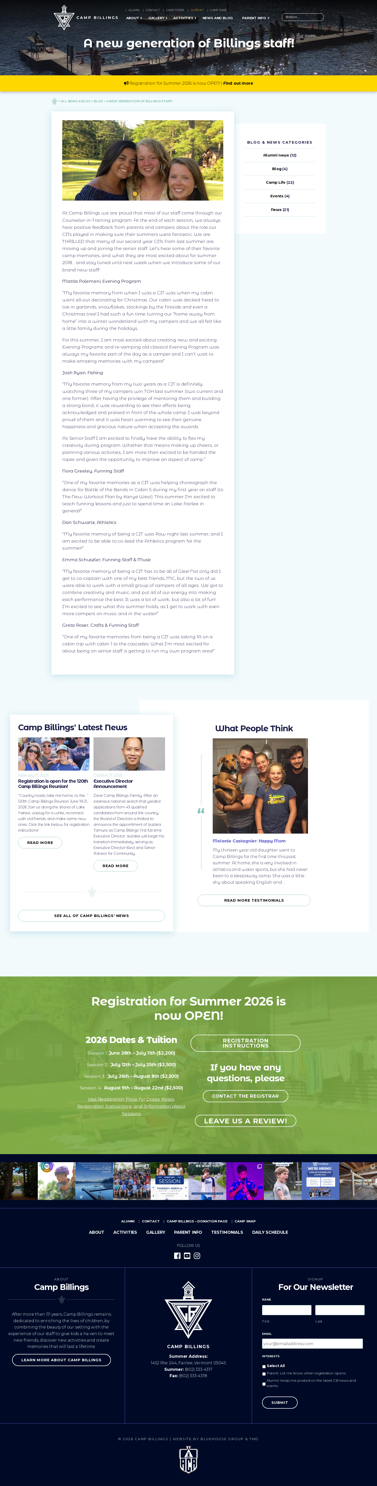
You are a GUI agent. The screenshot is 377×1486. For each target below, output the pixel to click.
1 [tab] (135, 194)
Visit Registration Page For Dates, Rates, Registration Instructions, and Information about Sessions (131, 1106)
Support (197, 10)
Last (319, 1321)
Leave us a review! (245, 1121)
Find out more (238, 83)
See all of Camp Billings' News (91, 915)
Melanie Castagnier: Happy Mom (249, 841)
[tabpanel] (142, 160)
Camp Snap (218, 10)
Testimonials (227, 1232)
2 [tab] (142, 194)
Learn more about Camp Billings (61, 1360)
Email (267, 1334)
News (276, 209)
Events (277, 196)
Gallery (156, 18)
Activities (183, 18)
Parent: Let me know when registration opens (306, 1373)
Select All (276, 1366)
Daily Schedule (270, 1232)
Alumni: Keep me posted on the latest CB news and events (311, 1383)
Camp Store (175, 10)
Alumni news (276, 155)
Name (266, 1299)
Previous (64, 160)
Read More (40, 842)
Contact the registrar (245, 1096)
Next (215, 160)
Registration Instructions (246, 1043)
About (132, 18)
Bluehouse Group (222, 1439)
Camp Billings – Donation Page (197, 1221)
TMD (254, 1439)
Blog (276, 169)
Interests (270, 1356)
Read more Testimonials (254, 900)
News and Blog (218, 18)
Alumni (134, 10)
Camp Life (276, 182)
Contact (153, 10)
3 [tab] (150, 194)
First (266, 1321)
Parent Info (254, 18)
